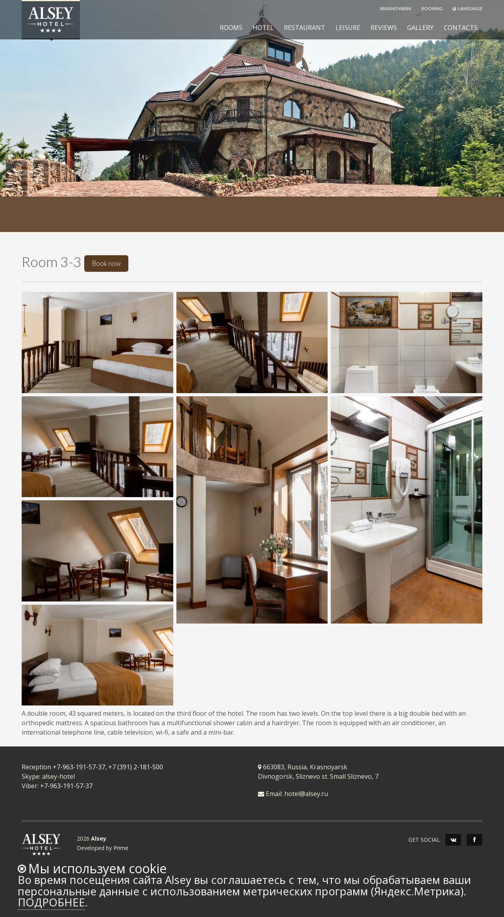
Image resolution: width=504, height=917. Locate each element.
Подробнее (51, 902)
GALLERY (420, 27)
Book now (106, 263)
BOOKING (432, 8)
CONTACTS (461, 27)
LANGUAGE (467, 8)
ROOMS (229, 27)
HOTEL (263, 27)
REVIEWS (384, 27)
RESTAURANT (304, 27)
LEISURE (345, 27)
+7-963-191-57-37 (79, 767)
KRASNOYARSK (395, 8)
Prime (120, 848)
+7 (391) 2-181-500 (135, 767)
